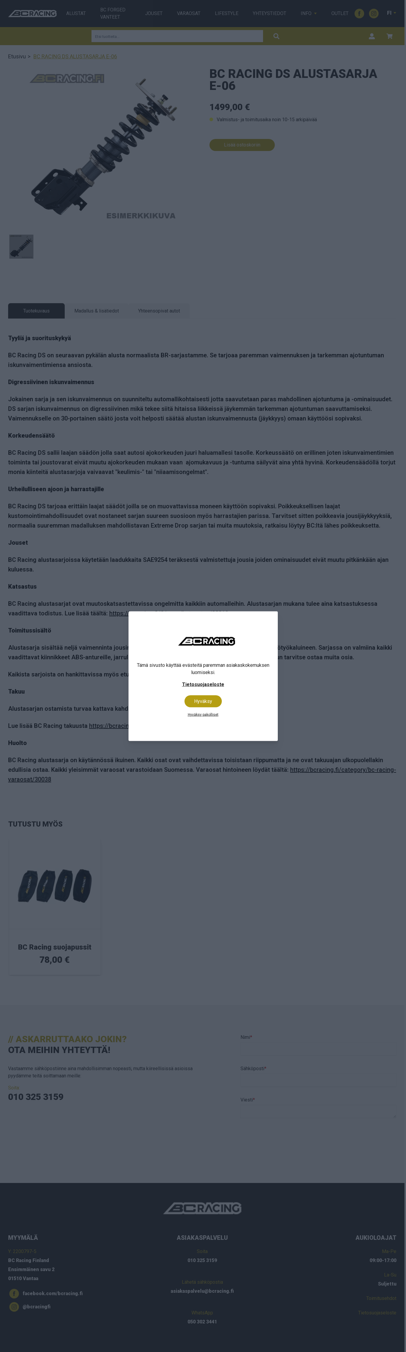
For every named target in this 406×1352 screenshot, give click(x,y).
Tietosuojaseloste (203, 684)
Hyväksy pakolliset (203, 714)
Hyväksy (203, 701)
